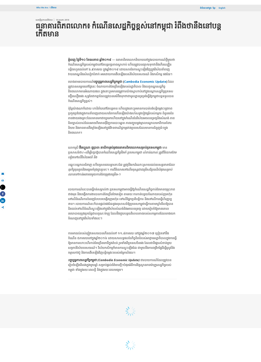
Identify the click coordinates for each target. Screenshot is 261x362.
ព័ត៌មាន (53, 7)
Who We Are (42, 7)
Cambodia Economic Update (145, 82)
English (222, 7)
